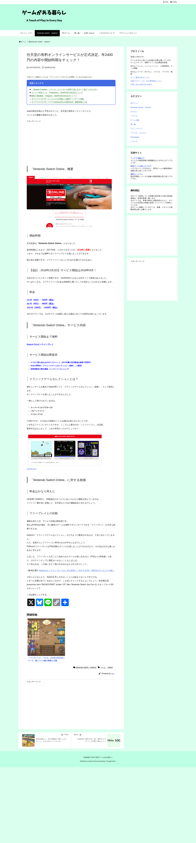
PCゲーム (134, 103)
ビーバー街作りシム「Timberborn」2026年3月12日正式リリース (57, 93)
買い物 (133, 124)
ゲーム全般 (134, 120)
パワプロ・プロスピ (138, 133)
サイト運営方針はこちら (140, 77)
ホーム (23, 42)
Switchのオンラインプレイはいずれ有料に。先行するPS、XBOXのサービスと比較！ (77, 570)
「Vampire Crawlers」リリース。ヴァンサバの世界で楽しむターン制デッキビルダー (64, 89)
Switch (110, 667)
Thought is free (110, 761)
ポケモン (134, 112)
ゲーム (103, 667)
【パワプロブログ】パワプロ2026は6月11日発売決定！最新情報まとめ (59, 102)
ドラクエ (134, 116)
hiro (112, 673)
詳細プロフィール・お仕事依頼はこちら (146, 81)
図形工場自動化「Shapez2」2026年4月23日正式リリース (54, 96)
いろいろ (134, 141)
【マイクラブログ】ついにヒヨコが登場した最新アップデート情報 (57, 99)
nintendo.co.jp (31, 469)
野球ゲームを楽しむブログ (141, 166)
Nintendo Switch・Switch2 (40, 42)
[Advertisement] (71, 140)
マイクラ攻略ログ (137, 158)
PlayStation (134, 137)
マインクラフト (136, 129)
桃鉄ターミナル (136, 174)
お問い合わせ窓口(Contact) (141, 84)
